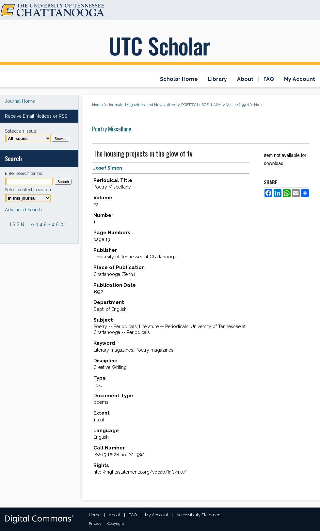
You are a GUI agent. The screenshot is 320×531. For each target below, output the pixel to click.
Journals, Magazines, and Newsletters (142, 104)
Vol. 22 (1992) (237, 104)
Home (97, 104)
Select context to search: (28, 189)
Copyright (115, 524)
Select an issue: (21, 131)
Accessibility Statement (199, 514)
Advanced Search (23, 209)
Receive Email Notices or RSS (36, 116)
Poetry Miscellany (111, 129)
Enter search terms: (24, 173)
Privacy (95, 524)
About (114, 514)
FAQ (133, 514)
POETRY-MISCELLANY (201, 104)
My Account (156, 514)
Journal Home (20, 101)
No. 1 (258, 104)
